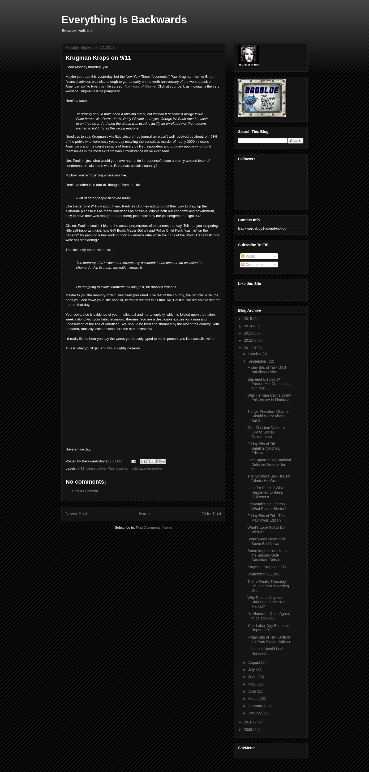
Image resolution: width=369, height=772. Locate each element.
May (252, 684)
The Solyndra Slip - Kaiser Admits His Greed (269, 478)
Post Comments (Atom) (154, 528)
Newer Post (76, 513)
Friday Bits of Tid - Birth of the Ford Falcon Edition (268, 639)
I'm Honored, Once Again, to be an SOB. (268, 615)
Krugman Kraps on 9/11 (267, 567)
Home (144, 513)
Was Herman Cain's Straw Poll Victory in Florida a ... (269, 399)
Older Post (211, 513)
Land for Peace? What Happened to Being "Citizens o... (265, 492)
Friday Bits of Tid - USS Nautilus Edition (266, 369)
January (255, 713)
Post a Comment (85, 491)
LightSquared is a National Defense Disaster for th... (269, 464)
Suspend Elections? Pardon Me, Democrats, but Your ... (269, 384)
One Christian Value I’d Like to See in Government (266, 432)
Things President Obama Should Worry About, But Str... (268, 416)
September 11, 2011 (264, 574)
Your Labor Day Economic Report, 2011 (268, 627)
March (254, 698)
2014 (248, 326)
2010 (248, 722)
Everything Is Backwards (124, 19)
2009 (248, 729)
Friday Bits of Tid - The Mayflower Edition (266, 518)
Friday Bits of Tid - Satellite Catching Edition (263, 448)
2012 (248, 340)
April (252, 691)
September (257, 361)
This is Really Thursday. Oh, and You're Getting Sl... (268, 586)
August (254, 662)
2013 (248, 333)
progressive (153, 468)
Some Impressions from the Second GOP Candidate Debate (267, 555)
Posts (248, 256)
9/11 (81, 468)
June (252, 677)
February (256, 706)
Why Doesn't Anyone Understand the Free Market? (266, 602)
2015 (248, 318)
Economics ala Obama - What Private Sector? (267, 506)
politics (136, 468)
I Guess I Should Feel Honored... (265, 651)
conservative (96, 468)
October (255, 354)
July (252, 669)
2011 (248, 348)
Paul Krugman (118, 468)
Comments (252, 264)
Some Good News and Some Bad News (266, 541)
